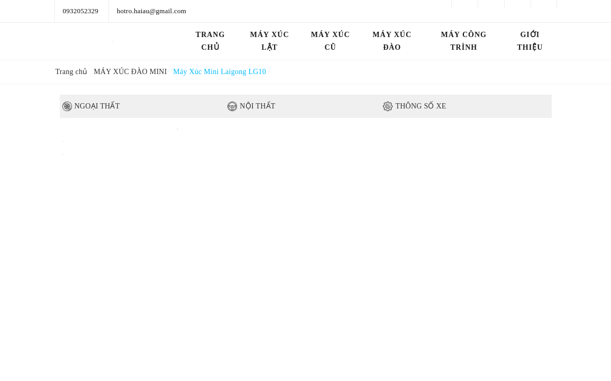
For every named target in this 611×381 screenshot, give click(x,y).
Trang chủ (210, 41)
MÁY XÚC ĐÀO (392, 41)
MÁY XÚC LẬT (269, 41)
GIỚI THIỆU (530, 41)
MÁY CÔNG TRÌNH (464, 41)
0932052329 (81, 11)
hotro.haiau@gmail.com (151, 11)
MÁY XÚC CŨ (330, 41)
